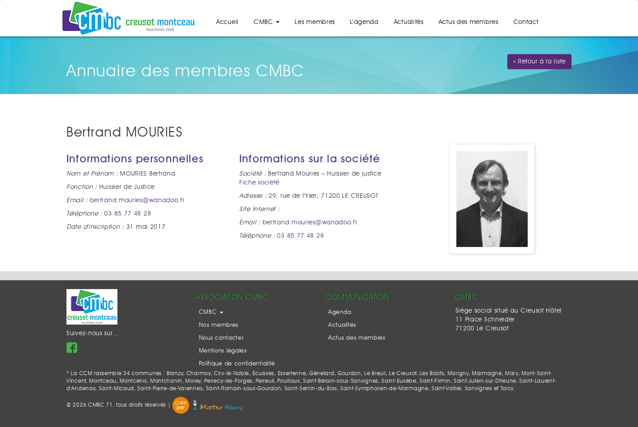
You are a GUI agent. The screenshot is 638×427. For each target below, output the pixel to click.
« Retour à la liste (539, 62)
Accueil (227, 22)
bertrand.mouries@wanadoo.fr (137, 200)
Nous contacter (221, 338)
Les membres (315, 22)
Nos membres (219, 325)
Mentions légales (223, 351)
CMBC (267, 22)
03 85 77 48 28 (127, 214)
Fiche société (259, 183)
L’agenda (364, 22)
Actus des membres (468, 22)
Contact (526, 22)
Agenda (339, 312)
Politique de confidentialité (237, 364)
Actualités (409, 22)
